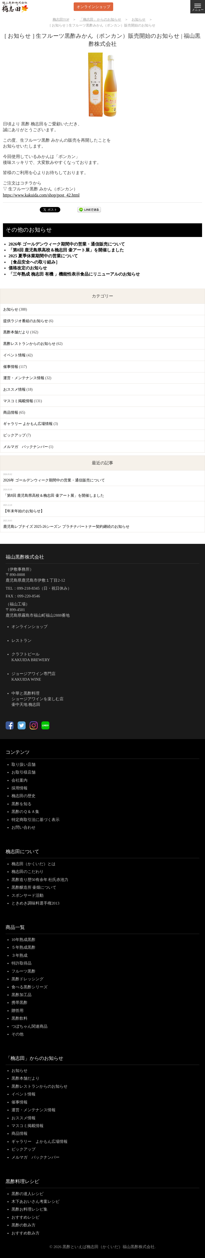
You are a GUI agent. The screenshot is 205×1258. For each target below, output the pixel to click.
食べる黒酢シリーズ (29, 987)
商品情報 (10, 412)
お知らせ (10, 309)
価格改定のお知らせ (28, 268)
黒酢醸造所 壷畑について (34, 887)
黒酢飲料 (19, 1018)
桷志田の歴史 (23, 796)
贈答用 (17, 1010)
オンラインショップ (93, 7)
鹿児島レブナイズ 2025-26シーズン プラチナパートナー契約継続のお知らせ (66, 527)
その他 (17, 1034)
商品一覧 (15, 927)
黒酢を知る (21, 804)
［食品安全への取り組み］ (34, 262)
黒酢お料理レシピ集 (29, 1209)
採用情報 (19, 788)
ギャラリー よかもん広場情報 (28, 424)
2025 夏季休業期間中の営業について (43, 256)
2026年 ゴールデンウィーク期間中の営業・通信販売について (67, 244)
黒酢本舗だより (16, 332)
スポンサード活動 (27, 895)
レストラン (21, 640)
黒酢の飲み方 (23, 1225)
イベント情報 (14, 355)
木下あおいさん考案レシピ (35, 1201)
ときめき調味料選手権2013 (35, 903)
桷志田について (22, 851)
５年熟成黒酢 (23, 947)
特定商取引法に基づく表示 (35, 820)
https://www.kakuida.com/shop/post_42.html (41, 195)
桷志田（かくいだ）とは (33, 864)
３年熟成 (19, 955)
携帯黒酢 (19, 1002)
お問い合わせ (23, 827)
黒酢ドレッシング (27, 979)
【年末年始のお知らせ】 (23, 511)
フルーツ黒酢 (23, 971)
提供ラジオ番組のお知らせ (25, 321)
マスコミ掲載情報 (18, 401)
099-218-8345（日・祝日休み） (44, 588)
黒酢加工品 (21, 995)
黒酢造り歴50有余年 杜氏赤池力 (40, 879)
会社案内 (19, 780)
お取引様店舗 (23, 772)
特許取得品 (21, 963)
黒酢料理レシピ (22, 1181)
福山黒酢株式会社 (25, 557)
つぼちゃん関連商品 (29, 1026)
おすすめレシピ (25, 1217)
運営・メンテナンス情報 (23, 378)
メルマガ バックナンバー (25, 447)
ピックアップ (14, 435)
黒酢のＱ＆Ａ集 (25, 811)
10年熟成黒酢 (23, 939)
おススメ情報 (14, 389)
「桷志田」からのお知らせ (34, 1058)
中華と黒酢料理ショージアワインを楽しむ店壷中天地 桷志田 (37, 699)
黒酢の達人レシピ (27, 1194)
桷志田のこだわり (27, 871)
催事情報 (10, 367)
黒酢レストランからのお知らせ (29, 344)
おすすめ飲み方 (25, 1233)
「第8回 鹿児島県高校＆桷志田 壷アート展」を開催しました (66, 250)
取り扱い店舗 (23, 764)
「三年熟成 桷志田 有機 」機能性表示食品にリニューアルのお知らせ (74, 274)
